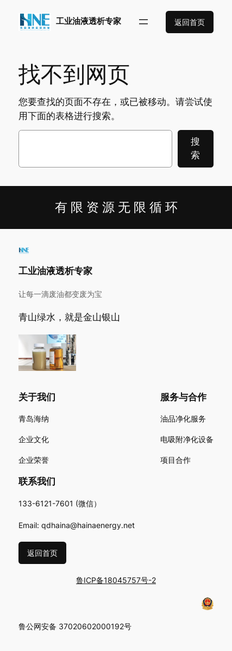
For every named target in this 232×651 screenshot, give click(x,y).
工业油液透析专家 (88, 21)
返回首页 (189, 22)
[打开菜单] (143, 21)
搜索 (195, 148)
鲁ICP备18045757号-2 (116, 580)
